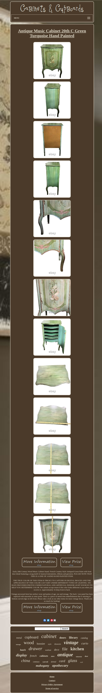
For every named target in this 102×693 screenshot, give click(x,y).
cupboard (31, 637)
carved (45, 662)
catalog (84, 638)
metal (19, 637)
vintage (71, 642)
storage (18, 644)
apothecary (60, 665)
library (73, 637)
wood (29, 642)
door (86, 656)
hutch (23, 650)
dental (53, 662)
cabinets (44, 656)
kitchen (77, 648)
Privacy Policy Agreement (51, 684)
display (21, 655)
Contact (52, 680)
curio (84, 643)
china (25, 660)
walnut (48, 650)
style (49, 644)
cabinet (48, 636)
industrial (79, 656)
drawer (35, 648)
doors (62, 637)
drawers (57, 644)
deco (56, 649)
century (36, 662)
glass (72, 660)
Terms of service (52, 688)
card (62, 661)
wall (81, 662)
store (53, 656)
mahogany (42, 665)
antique (65, 654)
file (64, 649)
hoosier (41, 643)
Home (52, 676)
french (33, 655)
